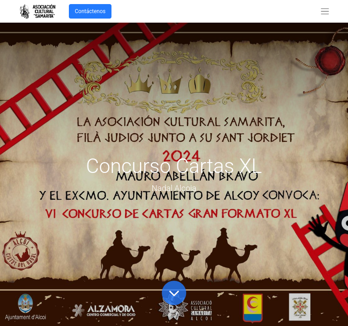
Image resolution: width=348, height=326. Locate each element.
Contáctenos (90, 11)
